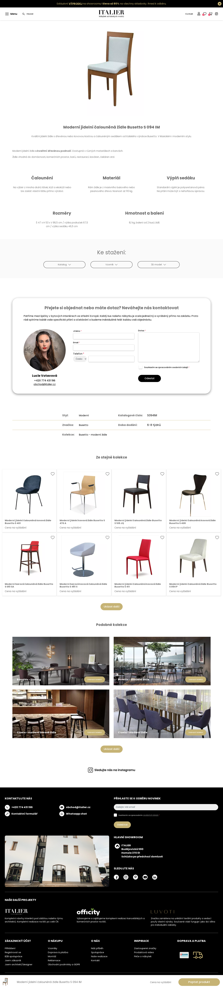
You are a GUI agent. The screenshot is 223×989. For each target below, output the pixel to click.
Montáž (52, 956)
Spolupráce (97, 952)
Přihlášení (10, 948)
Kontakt (189, 14)
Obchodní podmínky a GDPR (64, 964)
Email (76, 342)
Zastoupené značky (145, 948)
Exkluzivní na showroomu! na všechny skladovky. (102, 3)
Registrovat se (13, 952)
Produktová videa (144, 952)
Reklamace (54, 960)
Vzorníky (52, 948)
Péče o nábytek (142, 956)
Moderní (82, 415)
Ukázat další (111, 606)
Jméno (77, 331)
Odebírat (122, 824)
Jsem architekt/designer (18, 964)
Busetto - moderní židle (93, 434)
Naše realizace (99, 956)
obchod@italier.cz (45, 384)
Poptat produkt (199, 982)
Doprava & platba (58, 952)
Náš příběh (97, 948)
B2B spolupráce (13, 956)
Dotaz (142, 330)
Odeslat (149, 378)
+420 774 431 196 (44, 380)
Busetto (82, 425)
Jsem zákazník (13, 960)
